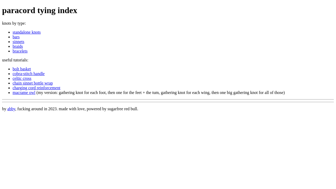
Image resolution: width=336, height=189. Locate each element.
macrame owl (24, 92)
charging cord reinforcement (36, 88)
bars (16, 37)
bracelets (20, 51)
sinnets (18, 41)
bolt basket (22, 69)
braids (18, 46)
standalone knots (27, 32)
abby (11, 109)
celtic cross (22, 78)
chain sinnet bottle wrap (33, 83)
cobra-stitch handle (29, 73)
